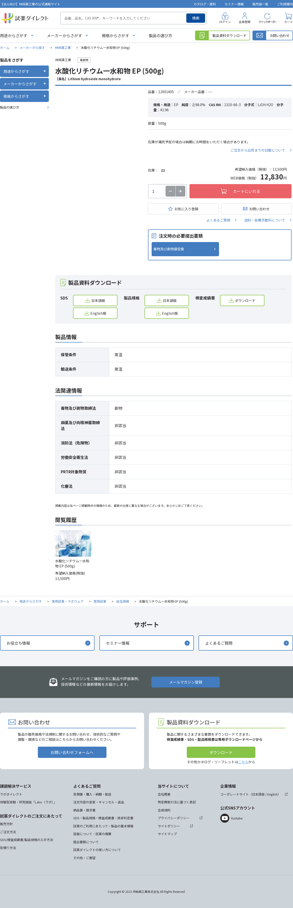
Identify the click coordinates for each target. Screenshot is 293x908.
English (272, 794)
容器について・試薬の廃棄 (92, 833)
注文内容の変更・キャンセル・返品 (98, 802)
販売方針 (6, 823)
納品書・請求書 (84, 810)
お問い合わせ (259, 208)
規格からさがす (115, 35)
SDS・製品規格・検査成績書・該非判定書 (103, 818)
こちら (243, 761)
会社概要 (164, 794)
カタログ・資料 (205, 4)
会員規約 (164, 810)
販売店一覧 (260, 4)
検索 (195, 18)
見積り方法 (8, 847)
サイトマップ (167, 833)
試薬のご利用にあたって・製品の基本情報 (103, 826)
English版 (98, 313)
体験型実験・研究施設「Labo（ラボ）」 (28, 802)
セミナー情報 (234, 4)
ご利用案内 (285, 4)
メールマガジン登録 (185, 682)
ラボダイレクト (11, 794)
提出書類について (86, 842)
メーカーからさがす (64, 35)
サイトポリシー (169, 826)
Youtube (237, 818)
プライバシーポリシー (173, 818)
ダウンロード (245, 300)
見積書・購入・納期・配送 (92, 794)
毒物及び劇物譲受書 (168, 248)
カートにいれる (246, 191)
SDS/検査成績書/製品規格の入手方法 (26, 839)
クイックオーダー (267, 22)
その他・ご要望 (84, 857)
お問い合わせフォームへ (72, 752)
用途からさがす (13, 35)
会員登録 (245, 22)
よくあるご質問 (218, 220)
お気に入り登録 (186, 208)
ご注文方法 (8, 832)
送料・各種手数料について (264, 220)
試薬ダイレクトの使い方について (97, 849)
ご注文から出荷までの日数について (257, 150)
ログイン (225, 22)
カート (288, 22)
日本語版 (98, 300)
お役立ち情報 (18, 643)
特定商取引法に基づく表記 (177, 802)
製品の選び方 (160, 35)
